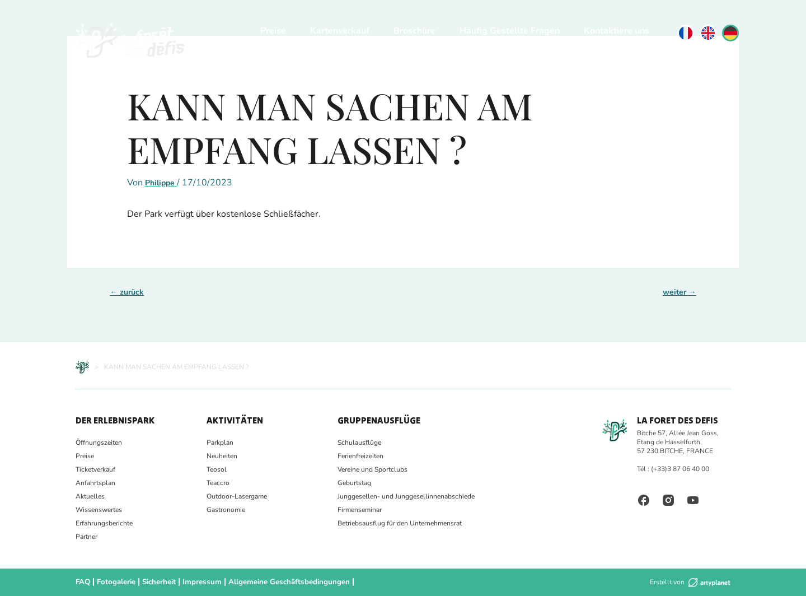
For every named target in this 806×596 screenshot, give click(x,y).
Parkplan (220, 442)
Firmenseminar (360, 509)
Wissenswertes (99, 509)
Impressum (196, 582)
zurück (127, 292)
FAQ (82, 582)
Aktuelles (90, 496)
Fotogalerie (114, 582)
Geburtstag (354, 482)
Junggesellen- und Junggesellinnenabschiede (406, 496)
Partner (86, 536)
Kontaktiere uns (616, 31)
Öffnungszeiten (99, 442)
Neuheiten (222, 455)
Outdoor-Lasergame (237, 496)
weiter (679, 292)
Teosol (217, 469)
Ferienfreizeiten (360, 455)
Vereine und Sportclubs (372, 469)
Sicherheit (155, 582)
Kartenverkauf (339, 31)
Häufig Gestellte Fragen (510, 31)
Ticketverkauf (95, 469)
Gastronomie (226, 509)
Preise (273, 31)
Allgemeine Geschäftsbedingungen (276, 582)
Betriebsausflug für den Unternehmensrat (400, 523)
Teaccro (218, 482)
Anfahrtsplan (95, 482)
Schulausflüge (359, 442)
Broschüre (414, 31)
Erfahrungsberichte (104, 523)
